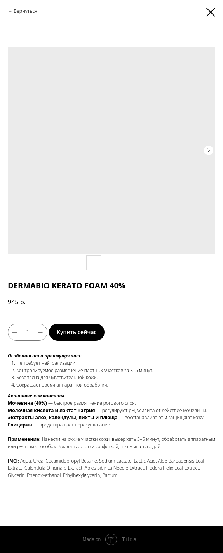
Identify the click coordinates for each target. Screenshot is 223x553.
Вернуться (25, 11)
